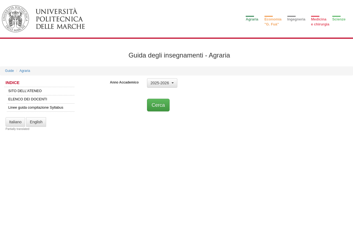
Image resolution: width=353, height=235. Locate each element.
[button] (162, 83)
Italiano (15, 122)
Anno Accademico (124, 82)
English (36, 122)
